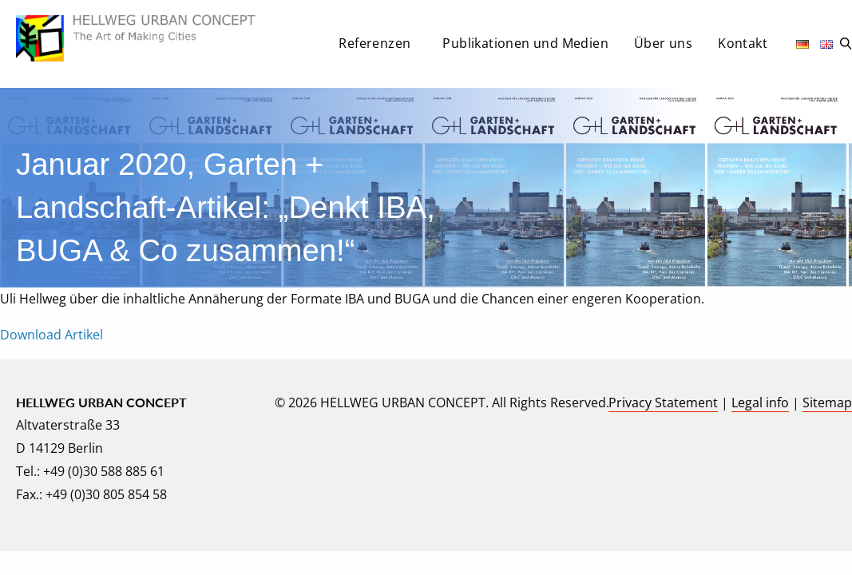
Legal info (760, 402)
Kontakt (742, 43)
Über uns (663, 43)
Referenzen (374, 43)
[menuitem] (378, 48)
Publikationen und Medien (525, 43)
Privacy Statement (663, 402)
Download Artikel (51, 334)
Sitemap (827, 402)
